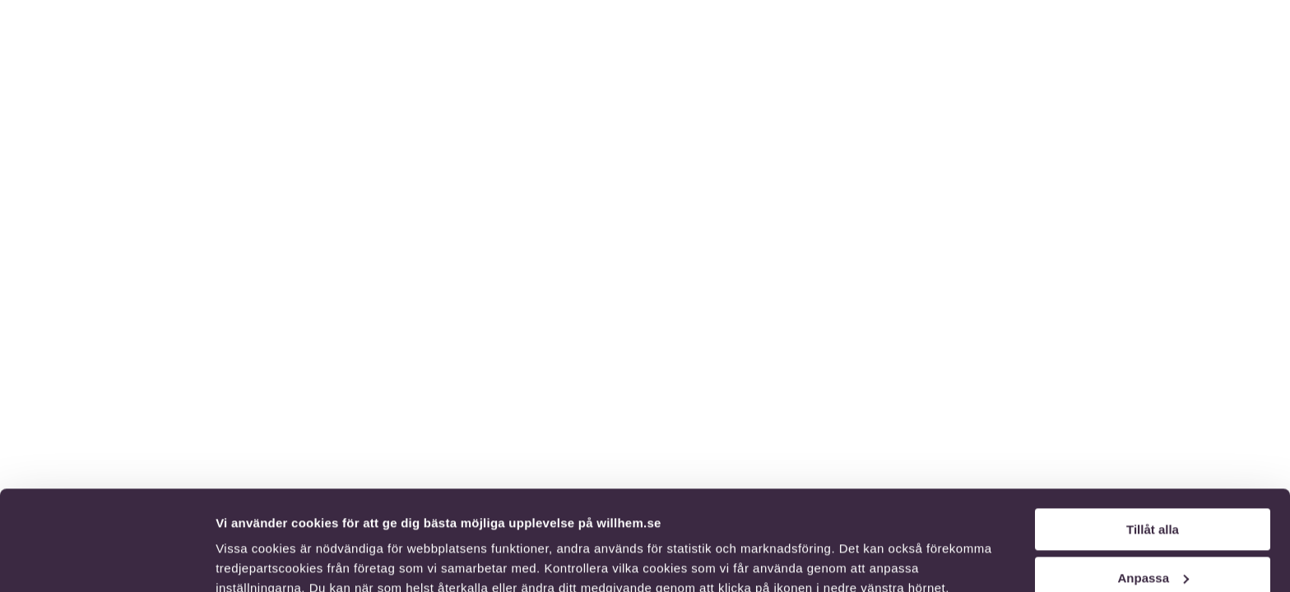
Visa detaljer (252, 560)
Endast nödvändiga (1152, 532)
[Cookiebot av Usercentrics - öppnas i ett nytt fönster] (107, 560)
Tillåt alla (1152, 436)
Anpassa (1153, 484)
